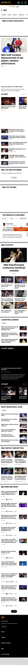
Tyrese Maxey (9, 535)
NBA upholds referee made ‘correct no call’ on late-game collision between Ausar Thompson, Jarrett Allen (16, 130)
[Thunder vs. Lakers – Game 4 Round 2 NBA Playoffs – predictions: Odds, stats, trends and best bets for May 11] (7, 471)
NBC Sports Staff (12, 151)
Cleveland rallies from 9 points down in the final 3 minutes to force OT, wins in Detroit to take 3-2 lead (18, 162)
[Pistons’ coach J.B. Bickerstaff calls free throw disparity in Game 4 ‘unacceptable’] (23, 575)
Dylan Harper (9, 523)
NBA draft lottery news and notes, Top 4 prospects (10, 440)
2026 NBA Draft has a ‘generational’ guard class (7, 435)
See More (4, 323)
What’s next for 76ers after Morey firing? (10, 414)
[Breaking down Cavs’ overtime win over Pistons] (23, 421)
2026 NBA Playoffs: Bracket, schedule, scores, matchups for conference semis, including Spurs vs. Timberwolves (17, 156)
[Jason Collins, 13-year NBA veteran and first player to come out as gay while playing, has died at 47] (23, 541)
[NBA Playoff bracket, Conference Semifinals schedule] (14, 255)
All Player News (23, 218)
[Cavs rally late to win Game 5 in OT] (7, 279)
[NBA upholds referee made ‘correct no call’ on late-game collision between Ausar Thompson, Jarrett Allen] (4, 131)
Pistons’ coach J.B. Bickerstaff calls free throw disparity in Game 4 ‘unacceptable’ (9, 575)
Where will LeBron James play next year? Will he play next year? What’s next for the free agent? (9, 505)
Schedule (4, 14)
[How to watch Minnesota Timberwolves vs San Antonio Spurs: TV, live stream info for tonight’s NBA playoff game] (23, 563)
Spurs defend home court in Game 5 (6, 311)
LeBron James (9, 593)
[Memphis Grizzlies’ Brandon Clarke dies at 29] (23, 553)
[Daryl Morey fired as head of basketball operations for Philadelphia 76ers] (23, 529)
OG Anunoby (9, 223)
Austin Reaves (9, 511)
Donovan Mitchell (10, 581)
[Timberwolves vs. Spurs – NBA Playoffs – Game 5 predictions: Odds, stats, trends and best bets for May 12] (21, 454)
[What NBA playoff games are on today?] (4, 150)
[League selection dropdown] (4, 218)
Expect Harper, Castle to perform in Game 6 (9, 425)
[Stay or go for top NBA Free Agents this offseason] (23, 431)
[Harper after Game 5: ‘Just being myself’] (21, 293)
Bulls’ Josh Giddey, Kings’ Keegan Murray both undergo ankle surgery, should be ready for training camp (18, 143)
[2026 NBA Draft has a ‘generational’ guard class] (23, 436)
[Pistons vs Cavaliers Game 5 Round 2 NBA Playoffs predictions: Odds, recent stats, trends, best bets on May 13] (7, 454)
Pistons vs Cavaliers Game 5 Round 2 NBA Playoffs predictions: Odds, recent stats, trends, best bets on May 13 (7, 461)
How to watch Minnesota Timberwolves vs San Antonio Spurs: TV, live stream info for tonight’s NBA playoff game (9, 563)
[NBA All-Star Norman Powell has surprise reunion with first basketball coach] (23, 328)
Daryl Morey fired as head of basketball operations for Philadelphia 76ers (8, 529)
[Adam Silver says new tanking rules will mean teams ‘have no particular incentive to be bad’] (4, 137)
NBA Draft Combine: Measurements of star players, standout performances (12, 59)
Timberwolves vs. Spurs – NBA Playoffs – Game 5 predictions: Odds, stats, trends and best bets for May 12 (21, 461)
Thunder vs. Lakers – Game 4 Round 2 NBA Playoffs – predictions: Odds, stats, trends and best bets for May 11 (7, 478)
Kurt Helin (3, 66)
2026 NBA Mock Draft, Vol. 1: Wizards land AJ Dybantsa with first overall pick (21, 478)
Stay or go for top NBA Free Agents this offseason (8, 430)
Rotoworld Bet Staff (18, 464)
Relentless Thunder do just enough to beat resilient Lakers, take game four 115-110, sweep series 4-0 (9, 599)
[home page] (6, 2)
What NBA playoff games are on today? (17, 149)
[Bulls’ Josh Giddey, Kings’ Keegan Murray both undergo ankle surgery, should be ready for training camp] (4, 144)
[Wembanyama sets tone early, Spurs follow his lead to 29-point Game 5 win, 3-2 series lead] (23, 517)
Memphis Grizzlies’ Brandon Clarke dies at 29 (8, 552)
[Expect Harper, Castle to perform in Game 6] (23, 426)
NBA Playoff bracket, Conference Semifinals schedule (14, 267)
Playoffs (15, 14)
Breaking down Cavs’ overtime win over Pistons (9, 420)
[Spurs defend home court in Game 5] (7, 305)
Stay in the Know (4, 621)
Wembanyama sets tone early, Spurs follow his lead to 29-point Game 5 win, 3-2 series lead (9, 517)
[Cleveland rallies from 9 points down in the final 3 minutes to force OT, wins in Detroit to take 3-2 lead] (4, 163)
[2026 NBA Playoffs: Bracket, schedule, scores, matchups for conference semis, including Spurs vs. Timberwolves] (4, 157)
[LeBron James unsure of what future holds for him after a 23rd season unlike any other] (23, 587)
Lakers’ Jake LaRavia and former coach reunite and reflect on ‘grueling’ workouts (9, 341)
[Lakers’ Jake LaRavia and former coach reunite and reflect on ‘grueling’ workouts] (23, 341)
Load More (14, 611)
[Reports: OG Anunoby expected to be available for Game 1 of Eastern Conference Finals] (23, 493)
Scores (9, 14)
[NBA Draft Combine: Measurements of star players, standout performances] (14, 45)
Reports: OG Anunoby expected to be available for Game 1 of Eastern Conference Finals (9, 493)
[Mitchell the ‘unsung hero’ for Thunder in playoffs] (21, 279)
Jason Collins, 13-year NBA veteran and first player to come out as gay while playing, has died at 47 (9, 541)
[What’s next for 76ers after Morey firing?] (23, 415)
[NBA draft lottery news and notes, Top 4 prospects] (23, 441)
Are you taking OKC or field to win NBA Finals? (20, 312)
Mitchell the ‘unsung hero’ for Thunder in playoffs (20, 286)
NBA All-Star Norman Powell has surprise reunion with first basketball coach (9, 328)
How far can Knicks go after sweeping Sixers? (7, 299)
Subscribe (4, 626)
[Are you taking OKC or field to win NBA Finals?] (21, 305)
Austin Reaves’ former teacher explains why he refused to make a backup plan (9, 334)
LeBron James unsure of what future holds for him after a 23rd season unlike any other (9, 587)
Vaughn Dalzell (4, 464)
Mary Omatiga (4, 566)
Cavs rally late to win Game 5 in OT (6, 285)
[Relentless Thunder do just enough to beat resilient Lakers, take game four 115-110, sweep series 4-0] (23, 599)
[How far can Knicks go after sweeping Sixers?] (7, 293)
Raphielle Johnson (18, 481)
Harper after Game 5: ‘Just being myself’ (20, 299)
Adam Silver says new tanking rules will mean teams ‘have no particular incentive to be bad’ (17, 136)
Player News (21, 14)
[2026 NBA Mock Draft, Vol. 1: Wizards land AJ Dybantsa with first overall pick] (21, 471)
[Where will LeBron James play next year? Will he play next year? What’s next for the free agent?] (23, 505)
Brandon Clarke (9, 558)
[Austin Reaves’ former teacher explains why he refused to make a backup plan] (23, 334)
